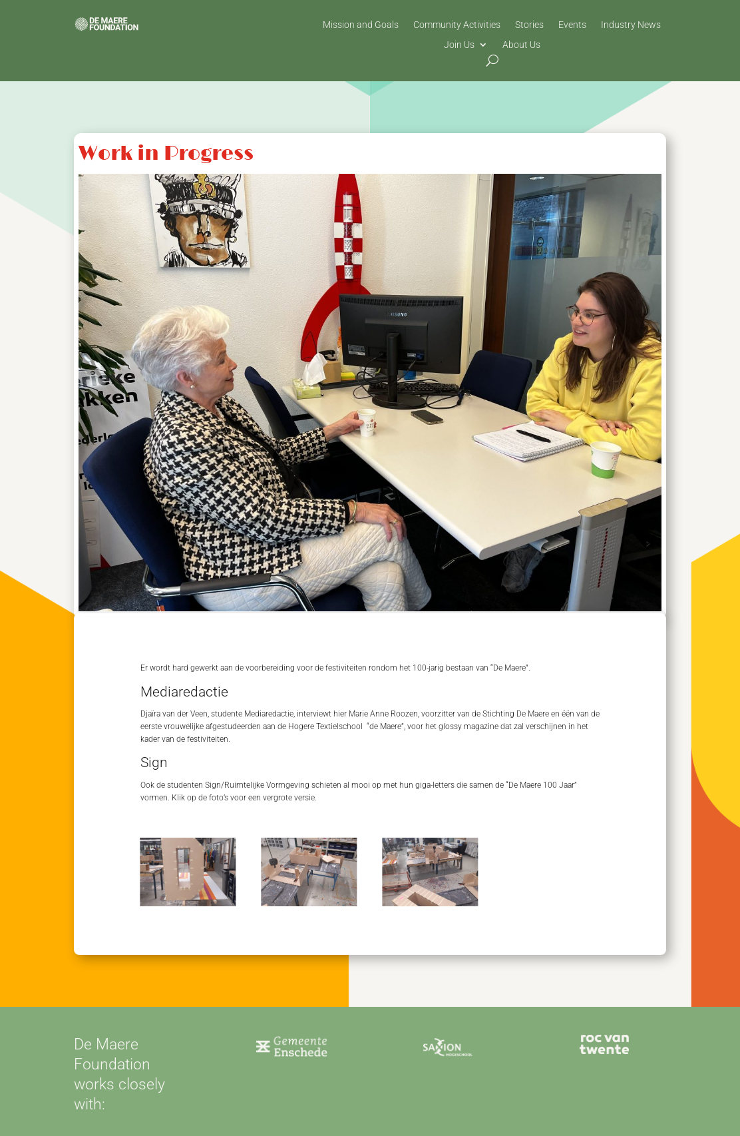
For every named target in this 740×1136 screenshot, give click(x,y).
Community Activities (456, 25)
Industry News (631, 25)
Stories (529, 25)
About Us (521, 45)
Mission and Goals (361, 25)
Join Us (459, 45)
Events (572, 25)
